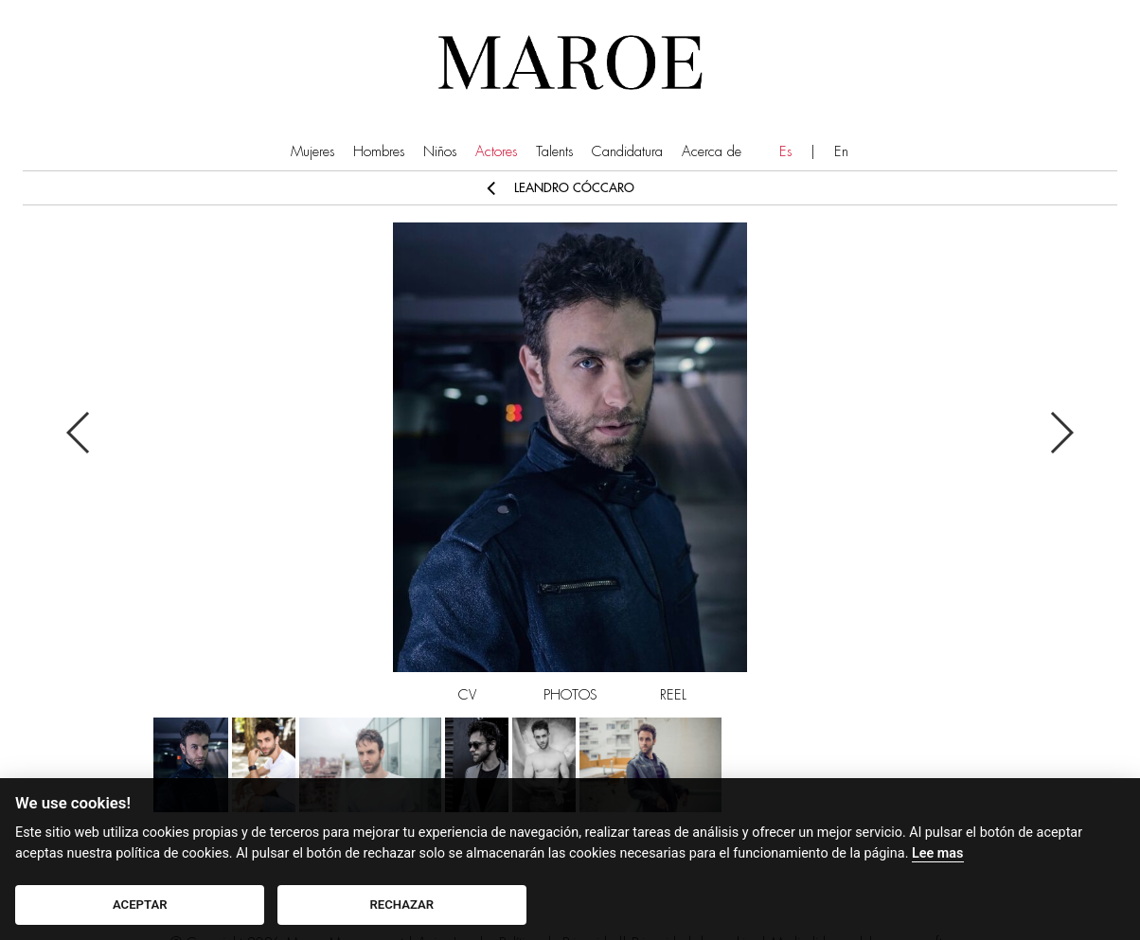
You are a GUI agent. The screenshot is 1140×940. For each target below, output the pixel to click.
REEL (673, 695)
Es (785, 152)
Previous (79, 432)
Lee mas (937, 853)
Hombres (378, 152)
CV (467, 695)
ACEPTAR (140, 904)
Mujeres (312, 152)
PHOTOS (570, 695)
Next (1061, 432)
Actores (496, 152)
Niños (439, 152)
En (841, 152)
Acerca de (711, 152)
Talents (554, 152)
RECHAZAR (402, 904)
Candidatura (627, 152)
